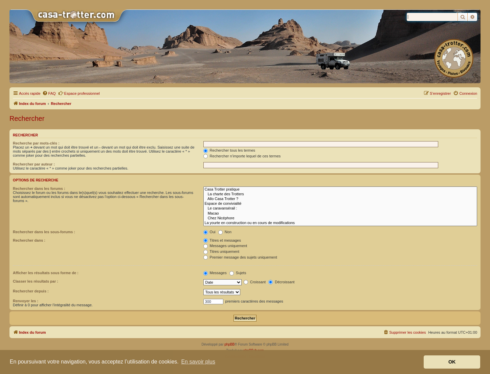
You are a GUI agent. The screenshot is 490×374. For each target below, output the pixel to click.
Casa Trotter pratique (340, 189)
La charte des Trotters (340, 194)
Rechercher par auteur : (34, 164)
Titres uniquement (221, 251)
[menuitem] (49, 93)
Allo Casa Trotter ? (340, 199)
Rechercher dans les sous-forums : (44, 232)
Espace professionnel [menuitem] (79, 93)
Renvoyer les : (25, 301)
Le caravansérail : (340, 208)
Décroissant (281, 282)
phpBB (229, 344)
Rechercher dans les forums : (39, 188)
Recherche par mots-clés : (36, 143)
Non (224, 232)
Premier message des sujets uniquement (240, 257)
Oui (209, 232)
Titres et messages (222, 240)
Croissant (255, 282)
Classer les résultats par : (35, 281)
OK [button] (452, 362)
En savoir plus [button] (198, 362)
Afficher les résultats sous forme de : (46, 273)
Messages (215, 273)
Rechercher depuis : (31, 291)
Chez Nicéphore (340, 218)
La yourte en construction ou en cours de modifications (340, 223)
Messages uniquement (225, 246)
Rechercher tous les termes (229, 150)
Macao (340, 213)
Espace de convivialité (340, 203)
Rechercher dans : (29, 240)
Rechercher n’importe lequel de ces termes (242, 156)
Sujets (237, 273)
